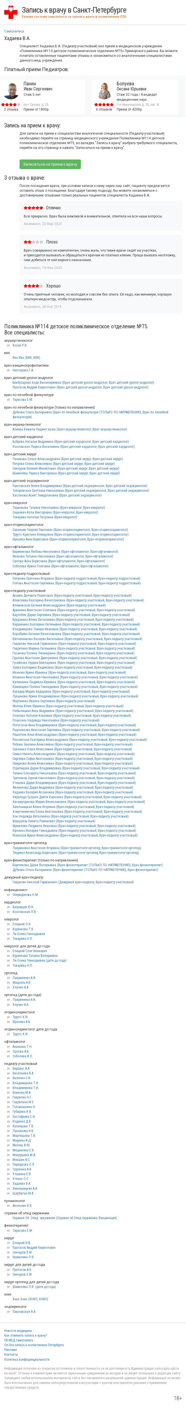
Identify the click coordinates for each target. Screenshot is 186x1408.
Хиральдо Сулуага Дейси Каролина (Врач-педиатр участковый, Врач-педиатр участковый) (77, 797)
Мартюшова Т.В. (24, 1136)
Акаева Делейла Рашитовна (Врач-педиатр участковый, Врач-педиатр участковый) (72, 596)
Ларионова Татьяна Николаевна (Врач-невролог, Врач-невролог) (59, 508)
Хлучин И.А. (21, 987)
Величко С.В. (22, 1078)
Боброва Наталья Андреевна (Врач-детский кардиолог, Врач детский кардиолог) (71, 442)
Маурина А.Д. (22, 1140)
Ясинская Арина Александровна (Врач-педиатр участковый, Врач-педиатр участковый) (75, 835)
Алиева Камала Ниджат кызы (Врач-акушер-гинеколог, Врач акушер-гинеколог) (70, 429)
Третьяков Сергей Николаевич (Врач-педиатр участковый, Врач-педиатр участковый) (74, 778)
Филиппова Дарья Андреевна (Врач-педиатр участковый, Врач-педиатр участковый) (73, 787)
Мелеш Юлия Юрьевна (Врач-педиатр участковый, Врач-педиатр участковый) (68, 706)
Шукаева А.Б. (22, 1022)
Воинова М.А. (22, 1093)
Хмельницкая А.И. (25, 1189)
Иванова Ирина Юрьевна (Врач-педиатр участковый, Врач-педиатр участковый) (69, 672)
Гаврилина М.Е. (23, 1102)
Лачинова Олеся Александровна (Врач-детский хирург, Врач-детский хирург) (68, 459)
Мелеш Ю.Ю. (21, 1145)
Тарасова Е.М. (23, 400)
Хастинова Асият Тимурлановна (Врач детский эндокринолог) (57, 495)
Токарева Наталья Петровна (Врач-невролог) (45, 517)
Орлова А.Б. (21, 1051)
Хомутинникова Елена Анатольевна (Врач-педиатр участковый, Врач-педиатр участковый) (77, 812)
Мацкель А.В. (22, 983)
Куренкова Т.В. (23, 929)
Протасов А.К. (22, 1270)
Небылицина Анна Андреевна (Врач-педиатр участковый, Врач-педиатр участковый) (73, 711)
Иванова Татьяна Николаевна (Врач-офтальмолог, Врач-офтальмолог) (63, 556)
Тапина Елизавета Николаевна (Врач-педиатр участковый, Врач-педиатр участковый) (74, 773)
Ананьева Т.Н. (22, 1047)
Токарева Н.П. (23, 939)
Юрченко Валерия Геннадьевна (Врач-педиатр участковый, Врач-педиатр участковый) (74, 831)
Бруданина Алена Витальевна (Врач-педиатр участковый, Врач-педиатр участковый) (73, 620)
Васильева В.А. (23, 1073)
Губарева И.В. (22, 1112)
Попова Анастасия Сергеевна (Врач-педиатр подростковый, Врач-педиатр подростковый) (77, 583)
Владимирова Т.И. (26, 1083)
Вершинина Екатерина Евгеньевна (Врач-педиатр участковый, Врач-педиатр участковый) (76, 624)
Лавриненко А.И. (24, 978)
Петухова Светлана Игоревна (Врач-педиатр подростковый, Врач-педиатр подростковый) (76, 578)
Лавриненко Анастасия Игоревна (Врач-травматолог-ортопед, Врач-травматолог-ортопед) (77, 848)
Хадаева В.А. (22, 1184)
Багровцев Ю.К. (23, 907)
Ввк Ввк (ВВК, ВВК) (26, 358)
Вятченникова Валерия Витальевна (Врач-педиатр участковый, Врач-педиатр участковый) (77, 639)
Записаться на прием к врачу (50, 164)
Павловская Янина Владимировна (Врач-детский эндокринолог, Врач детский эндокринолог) (80, 486)
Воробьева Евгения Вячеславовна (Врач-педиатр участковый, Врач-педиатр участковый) (76, 634)
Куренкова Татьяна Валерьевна (35, 956)
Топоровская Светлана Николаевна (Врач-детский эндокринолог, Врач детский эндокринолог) (81, 491)
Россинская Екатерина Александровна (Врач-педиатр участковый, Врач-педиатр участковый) (80, 740)
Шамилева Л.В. (23, 1257)
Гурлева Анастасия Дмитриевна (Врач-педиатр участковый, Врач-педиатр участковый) (75, 658)
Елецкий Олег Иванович (30, 951)
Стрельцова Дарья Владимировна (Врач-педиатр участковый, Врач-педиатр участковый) (76, 768)
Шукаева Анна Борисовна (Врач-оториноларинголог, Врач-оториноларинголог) (68, 539)
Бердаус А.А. (21, 1068)
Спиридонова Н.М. (26, 895)
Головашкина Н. (24, 1107)
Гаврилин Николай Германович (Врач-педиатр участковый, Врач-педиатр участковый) (74, 644)
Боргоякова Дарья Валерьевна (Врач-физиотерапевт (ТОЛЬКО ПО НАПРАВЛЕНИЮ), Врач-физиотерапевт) (88, 865)
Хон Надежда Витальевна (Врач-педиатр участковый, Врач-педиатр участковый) (71, 816)
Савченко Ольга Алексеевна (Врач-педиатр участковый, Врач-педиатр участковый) (72, 749)
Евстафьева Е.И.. (24, 1117)
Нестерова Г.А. (23, 370)
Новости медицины (18, 1331)
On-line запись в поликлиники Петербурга (34, 1345)
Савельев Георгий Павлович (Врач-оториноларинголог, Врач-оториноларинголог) (70, 530)
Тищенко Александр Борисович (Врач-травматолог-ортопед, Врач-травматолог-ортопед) (76, 853)
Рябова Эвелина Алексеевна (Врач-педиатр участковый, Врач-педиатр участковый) (73, 744)
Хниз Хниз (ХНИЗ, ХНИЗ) (30, 1299)
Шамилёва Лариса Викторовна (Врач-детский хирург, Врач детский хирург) (66, 473)
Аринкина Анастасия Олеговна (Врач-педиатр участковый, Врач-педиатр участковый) (74, 610)
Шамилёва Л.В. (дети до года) (34, 1287)
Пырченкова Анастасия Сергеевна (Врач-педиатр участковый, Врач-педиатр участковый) (76, 730)
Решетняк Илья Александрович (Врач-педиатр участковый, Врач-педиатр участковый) (74, 735)
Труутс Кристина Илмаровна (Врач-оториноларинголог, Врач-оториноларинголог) (71, 535)
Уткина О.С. (21, 1179)
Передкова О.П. (24, 1164)
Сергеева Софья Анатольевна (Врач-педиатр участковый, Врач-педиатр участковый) (73, 759)
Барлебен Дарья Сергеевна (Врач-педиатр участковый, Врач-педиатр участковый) (71, 615)
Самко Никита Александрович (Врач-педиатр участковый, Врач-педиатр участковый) (74, 754)
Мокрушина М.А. (24, 1155)
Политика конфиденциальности (27, 1360)
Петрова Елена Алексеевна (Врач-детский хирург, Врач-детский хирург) (64, 464)
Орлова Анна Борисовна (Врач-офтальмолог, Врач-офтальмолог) (59, 561)
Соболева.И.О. (23, 1056)
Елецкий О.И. (22, 924)
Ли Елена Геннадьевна (29, 934)
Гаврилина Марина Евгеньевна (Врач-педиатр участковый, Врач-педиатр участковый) (74, 648)
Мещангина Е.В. (24, 1150)
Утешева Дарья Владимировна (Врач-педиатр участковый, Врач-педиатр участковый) (74, 783)
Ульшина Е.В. (22, 1174)
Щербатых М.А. (23, 1193)
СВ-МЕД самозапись (18, 1340)
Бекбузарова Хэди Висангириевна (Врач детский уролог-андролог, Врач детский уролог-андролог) (83, 383)
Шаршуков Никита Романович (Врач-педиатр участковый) (54, 821)
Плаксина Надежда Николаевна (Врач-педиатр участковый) (56, 720)
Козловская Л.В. (25, 912)
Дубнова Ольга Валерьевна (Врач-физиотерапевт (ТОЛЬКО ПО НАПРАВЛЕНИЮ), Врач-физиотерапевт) (85, 870)
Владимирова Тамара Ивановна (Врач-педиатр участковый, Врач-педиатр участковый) (75, 629)
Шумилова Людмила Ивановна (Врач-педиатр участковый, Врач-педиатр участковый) (74, 826)
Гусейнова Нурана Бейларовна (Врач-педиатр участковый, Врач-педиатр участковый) (74, 663)
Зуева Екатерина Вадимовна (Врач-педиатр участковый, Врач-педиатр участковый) (73, 667)
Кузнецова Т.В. (23, 1126)
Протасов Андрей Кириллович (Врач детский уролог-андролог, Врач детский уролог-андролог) (81, 387)
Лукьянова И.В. (23, 1131)
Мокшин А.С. (21, 1160)
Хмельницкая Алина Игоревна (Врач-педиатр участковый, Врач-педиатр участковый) (73, 807)
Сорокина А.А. (22, 1169)
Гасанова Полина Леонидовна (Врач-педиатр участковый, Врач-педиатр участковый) (74, 653)
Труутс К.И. (20, 1017)
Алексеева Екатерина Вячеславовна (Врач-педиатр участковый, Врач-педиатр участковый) (78, 600)
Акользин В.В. (22, 1206)
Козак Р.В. (20, 345)
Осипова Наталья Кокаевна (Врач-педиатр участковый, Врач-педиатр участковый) (72, 716)
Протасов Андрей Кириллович (34, 1248)
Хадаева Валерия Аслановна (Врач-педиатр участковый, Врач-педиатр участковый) (73, 792)
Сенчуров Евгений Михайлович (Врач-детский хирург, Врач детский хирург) (66, 468)
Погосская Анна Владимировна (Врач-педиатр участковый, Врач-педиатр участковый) (74, 725)
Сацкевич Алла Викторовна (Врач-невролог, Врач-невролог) (55, 512)
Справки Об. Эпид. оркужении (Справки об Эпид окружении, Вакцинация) (65, 1218)
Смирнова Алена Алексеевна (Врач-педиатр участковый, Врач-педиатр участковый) (73, 763)
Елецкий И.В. (22, 1243)
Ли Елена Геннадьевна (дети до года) (40, 960)
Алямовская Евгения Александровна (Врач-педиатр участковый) (59, 605)
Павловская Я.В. (24, 1312)
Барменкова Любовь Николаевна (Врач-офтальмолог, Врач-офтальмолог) (65, 552)
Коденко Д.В (22, 1121)
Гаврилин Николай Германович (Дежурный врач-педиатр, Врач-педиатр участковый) (73, 882)
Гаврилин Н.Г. (22, 1097)
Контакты (11, 1355)
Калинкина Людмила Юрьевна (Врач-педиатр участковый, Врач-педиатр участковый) (74, 682)
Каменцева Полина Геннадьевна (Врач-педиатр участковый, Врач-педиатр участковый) (75, 687)
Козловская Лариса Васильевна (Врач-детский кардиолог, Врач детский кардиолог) (74, 447)
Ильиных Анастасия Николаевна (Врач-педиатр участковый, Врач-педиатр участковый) (75, 677)
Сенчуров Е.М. (22, 1252)
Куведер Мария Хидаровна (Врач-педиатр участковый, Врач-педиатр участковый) (71, 692)
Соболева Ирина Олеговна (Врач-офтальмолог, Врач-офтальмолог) (61, 566)
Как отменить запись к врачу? (25, 1335)
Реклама (10, 1350)
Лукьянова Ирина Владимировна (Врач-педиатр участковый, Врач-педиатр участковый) (75, 696)
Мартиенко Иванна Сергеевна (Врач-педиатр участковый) (54, 701)
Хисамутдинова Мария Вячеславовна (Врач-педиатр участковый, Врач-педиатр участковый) (79, 802)
